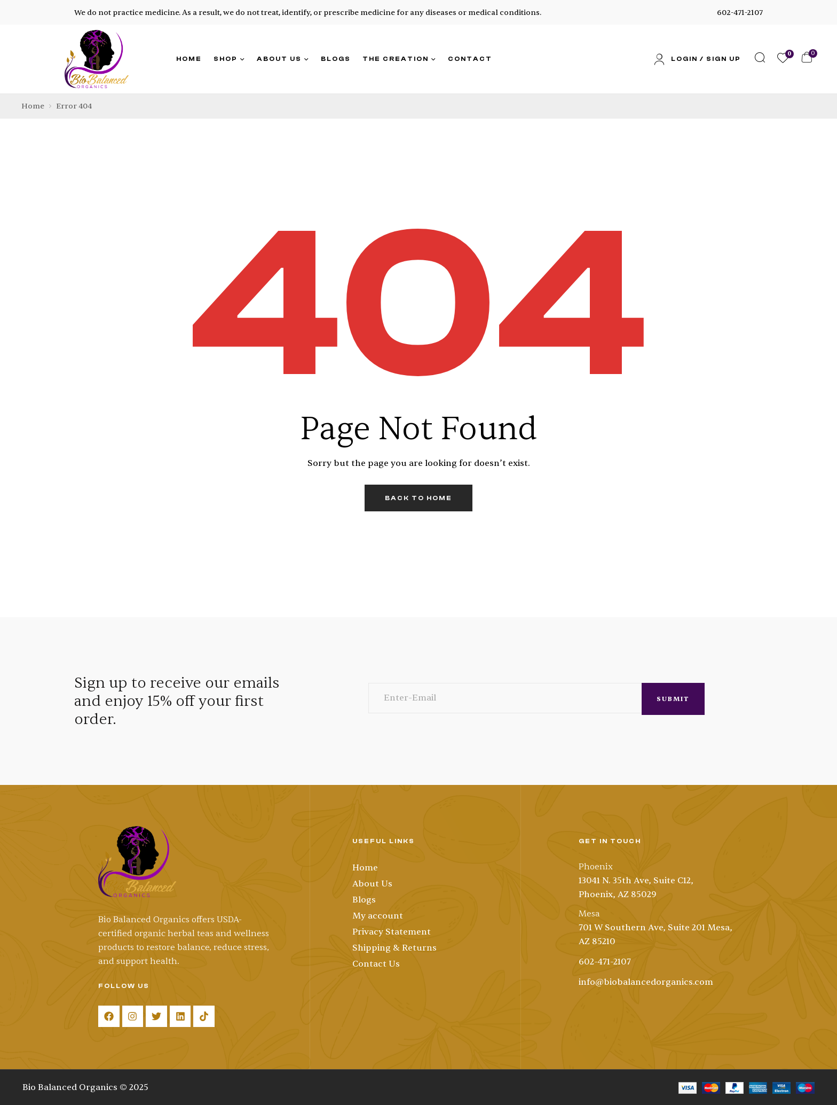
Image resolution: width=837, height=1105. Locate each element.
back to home (418, 498)
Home (32, 106)
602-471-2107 (740, 12)
